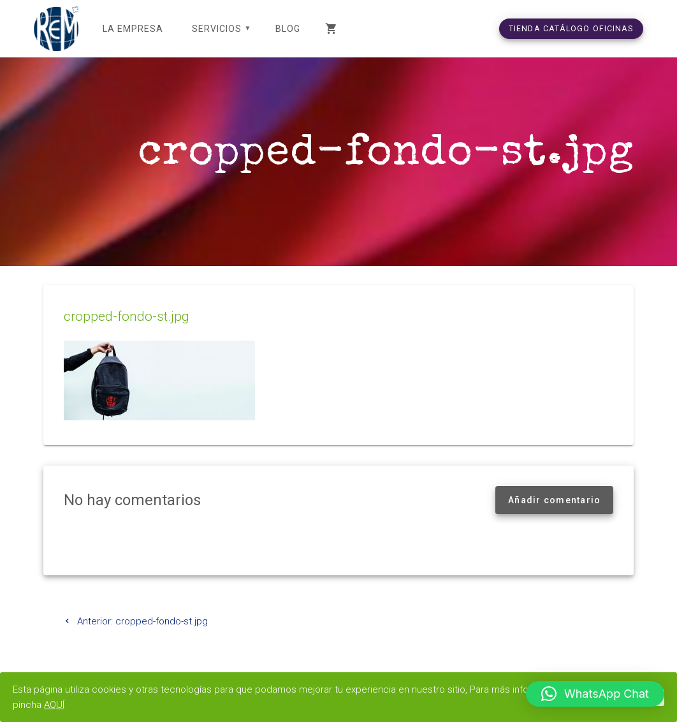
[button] (595, 694)
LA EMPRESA (133, 29)
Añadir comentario (554, 500)
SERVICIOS (217, 29)
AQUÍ (54, 705)
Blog (287, 29)
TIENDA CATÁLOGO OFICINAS (571, 28)
